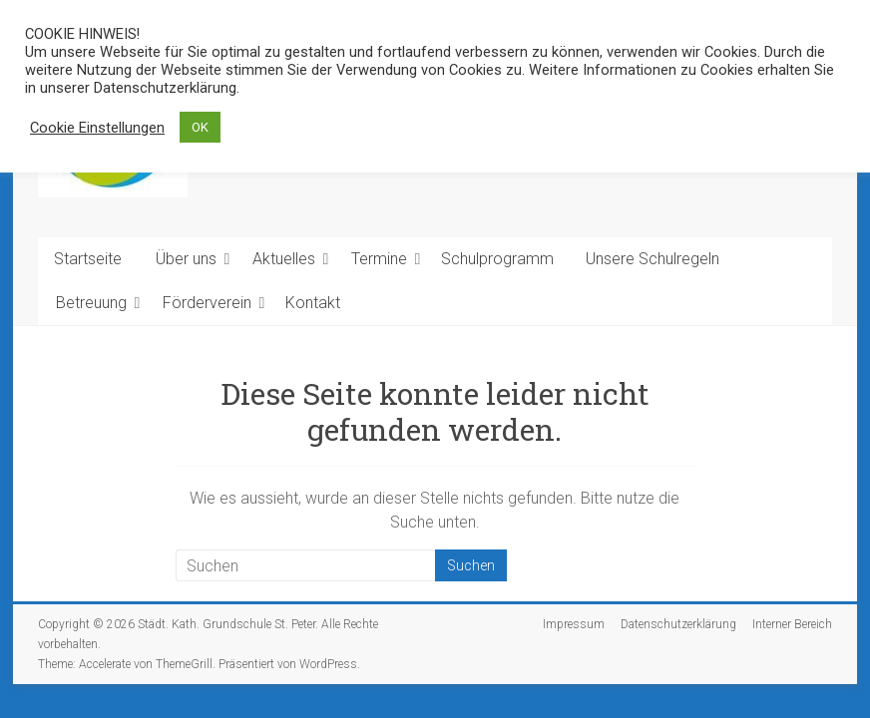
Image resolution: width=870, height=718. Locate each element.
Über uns (186, 258)
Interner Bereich (792, 624)
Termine (379, 258)
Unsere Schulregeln (652, 258)
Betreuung (91, 302)
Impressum (574, 624)
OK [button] (200, 127)
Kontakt (312, 302)
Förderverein (207, 302)
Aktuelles (283, 258)
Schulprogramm (497, 258)
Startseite (88, 258)
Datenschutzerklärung (678, 624)
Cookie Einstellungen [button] (97, 128)
